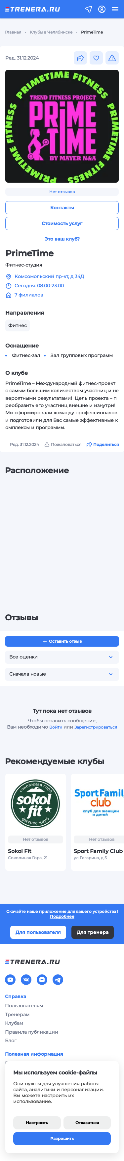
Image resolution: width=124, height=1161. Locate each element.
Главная (13, 32)
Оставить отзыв (62, 641)
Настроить (37, 1122)
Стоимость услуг (62, 223)
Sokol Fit (19, 851)
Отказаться (87, 1122)
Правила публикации (31, 1032)
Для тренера (92, 932)
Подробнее (62, 916)
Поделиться (103, 444)
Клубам (14, 1023)
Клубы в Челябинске (51, 32)
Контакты (62, 208)
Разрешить (62, 1138)
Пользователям (24, 1006)
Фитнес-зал (26, 355)
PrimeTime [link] (92, 32)
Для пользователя (38, 932)
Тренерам (17, 1015)
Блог (11, 1041)
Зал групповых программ (82, 355)
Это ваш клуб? (62, 239)
